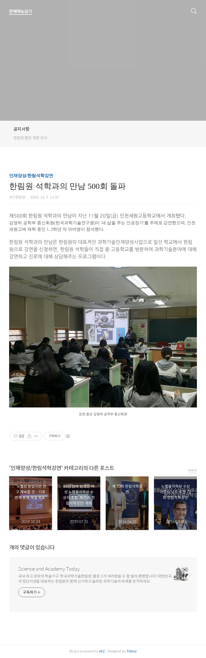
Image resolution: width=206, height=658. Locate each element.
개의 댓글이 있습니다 (32, 547)
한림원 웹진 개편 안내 (30, 137)
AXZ (102, 651)
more (192, 470)
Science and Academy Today (49, 569)
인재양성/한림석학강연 (31, 175)
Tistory (132, 651)
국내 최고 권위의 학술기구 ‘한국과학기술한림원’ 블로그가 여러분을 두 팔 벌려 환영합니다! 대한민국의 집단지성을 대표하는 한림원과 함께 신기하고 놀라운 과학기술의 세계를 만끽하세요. (95, 579)
